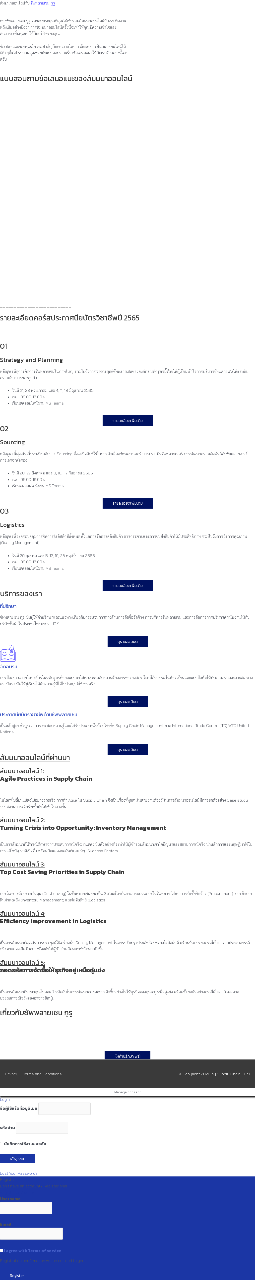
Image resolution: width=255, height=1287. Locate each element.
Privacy (11, 1073)
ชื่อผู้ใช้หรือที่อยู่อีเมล (18, 1109)
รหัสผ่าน (7, 1128)
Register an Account (18, 1192)
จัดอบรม (8, 666)
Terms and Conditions (42, 1073)
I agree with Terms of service (32, 1251)
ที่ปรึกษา (8, 606)
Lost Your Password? (19, 1173)
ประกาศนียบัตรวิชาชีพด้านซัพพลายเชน (38, 714)
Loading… (79, 194)
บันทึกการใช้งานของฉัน (23, 1144)
